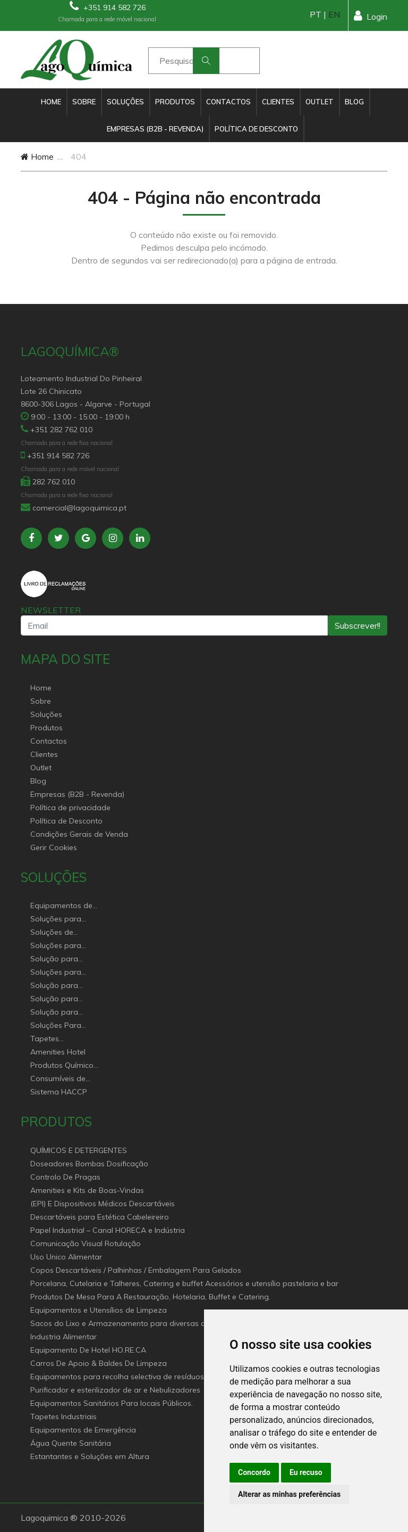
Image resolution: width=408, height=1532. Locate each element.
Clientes (278, 101)
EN (334, 14)
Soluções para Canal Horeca (55, 919)
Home (51, 101)
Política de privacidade (70, 807)
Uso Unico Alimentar (66, 1257)
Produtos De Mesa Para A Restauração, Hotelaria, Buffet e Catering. (150, 1297)
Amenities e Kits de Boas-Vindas (87, 1190)
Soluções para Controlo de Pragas (65, 946)
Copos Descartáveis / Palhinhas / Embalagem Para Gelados (135, 1270)
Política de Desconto (256, 129)
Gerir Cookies (53, 847)
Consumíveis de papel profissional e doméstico (65, 1079)
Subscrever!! (357, 625)
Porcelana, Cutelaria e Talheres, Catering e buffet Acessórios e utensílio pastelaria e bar (184, 1283)
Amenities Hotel (58, 1052)
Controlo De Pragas (65, 1177)
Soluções (125, 101)
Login (370, 16)
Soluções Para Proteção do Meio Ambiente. (61, 1026)
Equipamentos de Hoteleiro (61, 906)
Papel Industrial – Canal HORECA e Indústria (107, 1230)
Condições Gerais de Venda (79, 834)
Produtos (175, 101)
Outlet (319, 101)
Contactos (228, 101)
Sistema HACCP (58, 1092)
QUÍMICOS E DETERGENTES (78, 1150)
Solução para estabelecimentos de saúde (61, 986)
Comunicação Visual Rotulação (85, 1243)
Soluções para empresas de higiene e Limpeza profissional (62, 972)
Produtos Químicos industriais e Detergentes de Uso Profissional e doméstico (63, 1066)
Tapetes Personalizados (57, 1039)
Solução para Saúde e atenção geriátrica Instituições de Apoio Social (60, 959)
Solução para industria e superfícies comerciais (54, 999)
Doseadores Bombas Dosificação (89, 1163)
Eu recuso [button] (306, 1472)
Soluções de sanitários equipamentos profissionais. (55, 932)
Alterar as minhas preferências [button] (289, 1494)
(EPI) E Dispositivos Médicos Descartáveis (102, 1203)
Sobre (84, 101)
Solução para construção (54, 1012)
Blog (354, 101)
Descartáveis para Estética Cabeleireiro (99, 1217)
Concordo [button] (254, 1472)
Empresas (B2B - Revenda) (155, 129)
